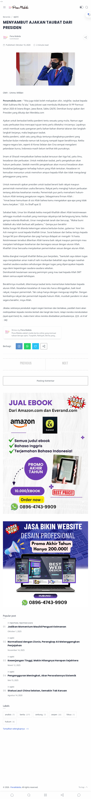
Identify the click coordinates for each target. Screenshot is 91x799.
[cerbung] (40, 715)
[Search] (86, 7)
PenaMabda (15, 787)
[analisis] (10, 715)
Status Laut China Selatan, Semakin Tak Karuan (38, 690)
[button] (81, 7)
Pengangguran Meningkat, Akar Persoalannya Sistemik (43, 675)
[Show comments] (79, 795)
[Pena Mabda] (15, 36)
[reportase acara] (26, 623)
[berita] (25, 715)
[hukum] (10, 722)
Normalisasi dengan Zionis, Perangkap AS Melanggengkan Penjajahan (45, 643)
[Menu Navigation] (4, 7)
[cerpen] (56, 715)
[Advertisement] (45, 758)
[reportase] (14, 623)
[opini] (12, 638)
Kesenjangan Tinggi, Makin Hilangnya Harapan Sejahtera (44, 660)
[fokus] (71, 715)
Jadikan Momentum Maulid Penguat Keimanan (37, 626)
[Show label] (16, 728)
